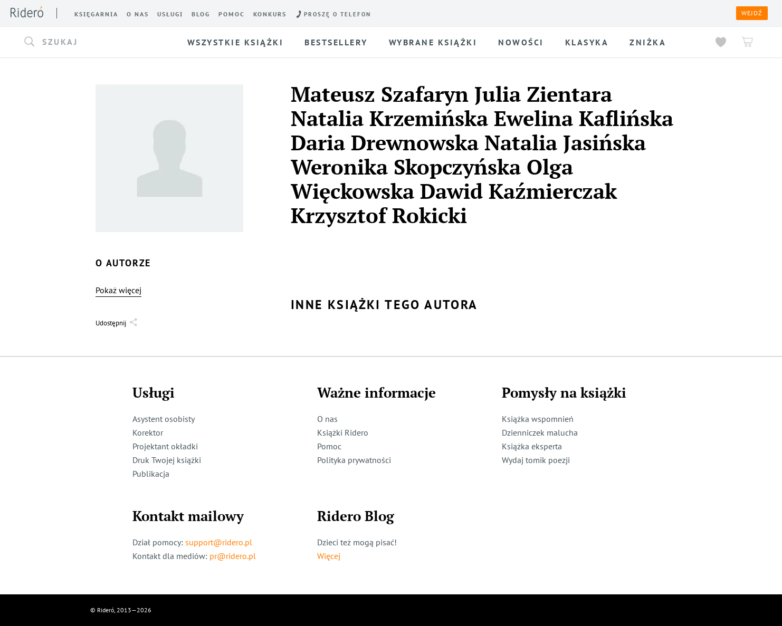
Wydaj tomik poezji (536, 460)
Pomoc (329, 446)
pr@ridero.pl (232, 556)
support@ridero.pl (218, 542)
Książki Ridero (342, 432)
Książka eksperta (532, 446)
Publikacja (150, 473)
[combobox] (95, 42)
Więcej (328, 556)
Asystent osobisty (163, 418)
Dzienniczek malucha (540, 432)
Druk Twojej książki (166, 460)
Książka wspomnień (538, 418)
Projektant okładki (165, 446)
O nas (327, 418)
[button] (95, 42)
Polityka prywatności (354, 460)
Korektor (147, 432)
